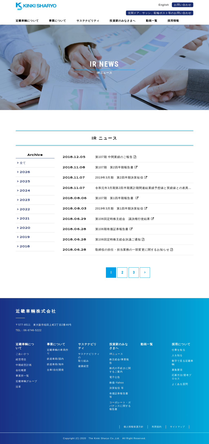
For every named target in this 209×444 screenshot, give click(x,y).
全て (23, 163)
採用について (181, 344)
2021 (25, 218)
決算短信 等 (116, 388)
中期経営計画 (24, 365)
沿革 (18, 386)
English (164, 4)
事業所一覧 (22, 375)
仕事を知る (178, 349)
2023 (25, 200)
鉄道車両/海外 (55, 364)
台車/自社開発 (55, 369)
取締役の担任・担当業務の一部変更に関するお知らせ (134, 249)
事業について (56, 344)
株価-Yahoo (116, 382)
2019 (25, 237)
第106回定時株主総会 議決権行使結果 (124, 218)
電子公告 (114, 377)
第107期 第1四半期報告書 (117, 198)
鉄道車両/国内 (55, 358)
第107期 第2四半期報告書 (116, 167)
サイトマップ (177, 426)
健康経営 (83, 366)
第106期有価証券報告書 (114, 229)
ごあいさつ (22, 354)
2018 (25, 246)
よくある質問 (180, 384)
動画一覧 (147, 344)
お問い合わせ (182, 4)
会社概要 (21, 370)
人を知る (177, 355)
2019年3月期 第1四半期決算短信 (121, 208)
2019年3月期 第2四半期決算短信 (121, 177)
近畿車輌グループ (26, 381)
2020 (25, 228)
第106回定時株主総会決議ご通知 (120, 239)
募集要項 (177, 369)
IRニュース (116, 354)
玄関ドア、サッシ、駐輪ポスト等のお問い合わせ (159, 12)
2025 (25, 181)
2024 (25, 190)
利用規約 (157, 426)
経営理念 (21, 359)
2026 (25, 172)
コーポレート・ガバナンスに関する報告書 (120, 406)
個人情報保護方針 (133, 426)
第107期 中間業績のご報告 (115, 157)
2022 (25, 209)
